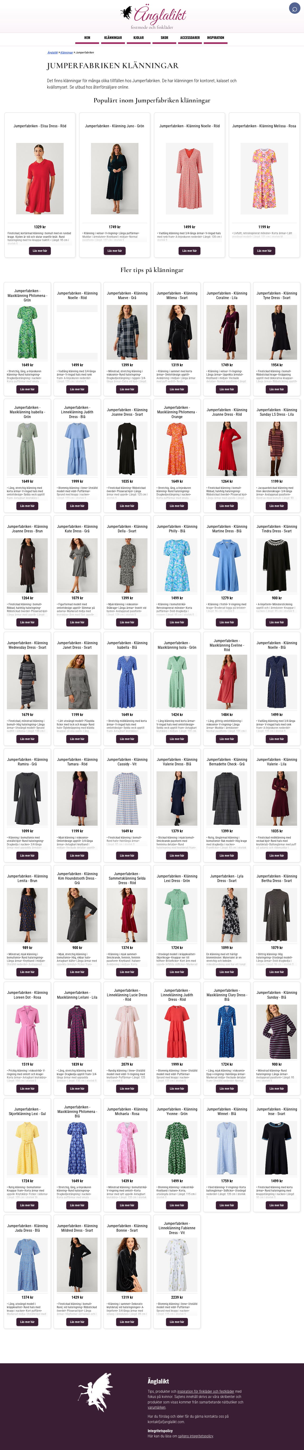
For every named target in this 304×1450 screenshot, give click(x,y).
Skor (164, 37)
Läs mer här (40, 251)
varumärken (157, 1407)
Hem (87, 37)
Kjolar (138, 37)
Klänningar (113, 37)
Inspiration (215, 37)
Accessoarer (190, 37)
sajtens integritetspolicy (195, 1436)
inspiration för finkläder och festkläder (205, 1391)
